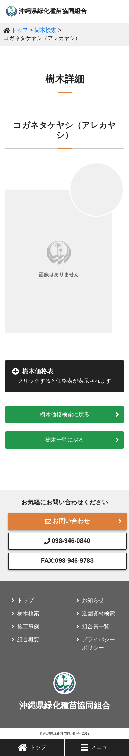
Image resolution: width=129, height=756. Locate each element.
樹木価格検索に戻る (64, 414)
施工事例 (28, 626)
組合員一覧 (95, 626)
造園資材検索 (98, 613)
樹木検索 (45, 30)
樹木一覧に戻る (64, 440)
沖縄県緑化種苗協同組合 (53, 11)
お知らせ (93, 600)
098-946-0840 (67, 540)
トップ (32, 747)
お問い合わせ (67, 520)
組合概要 (28, 639)
